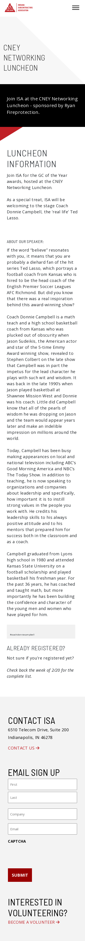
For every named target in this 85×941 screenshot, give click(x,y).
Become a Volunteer (34, 922)
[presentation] (42, 854)
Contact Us (23, 748)
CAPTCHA (17, 841)
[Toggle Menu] (75, 7)
